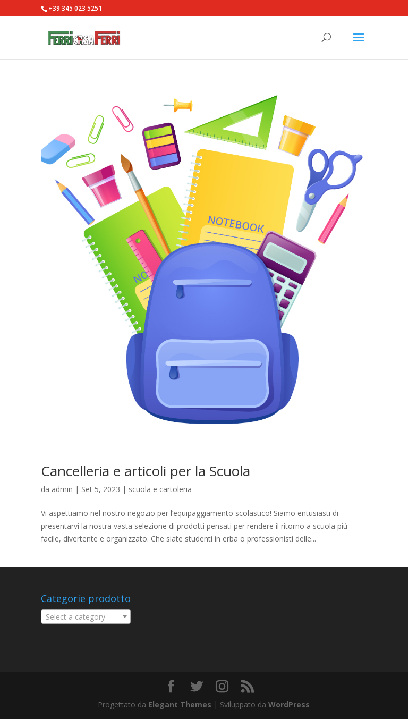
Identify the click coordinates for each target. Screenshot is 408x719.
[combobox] (86, 616)
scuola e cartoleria (160, 489)
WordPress (289, 704)
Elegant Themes (179, 704)
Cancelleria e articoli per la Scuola (145, 470)
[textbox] (85, 617)
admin (62, 489)
